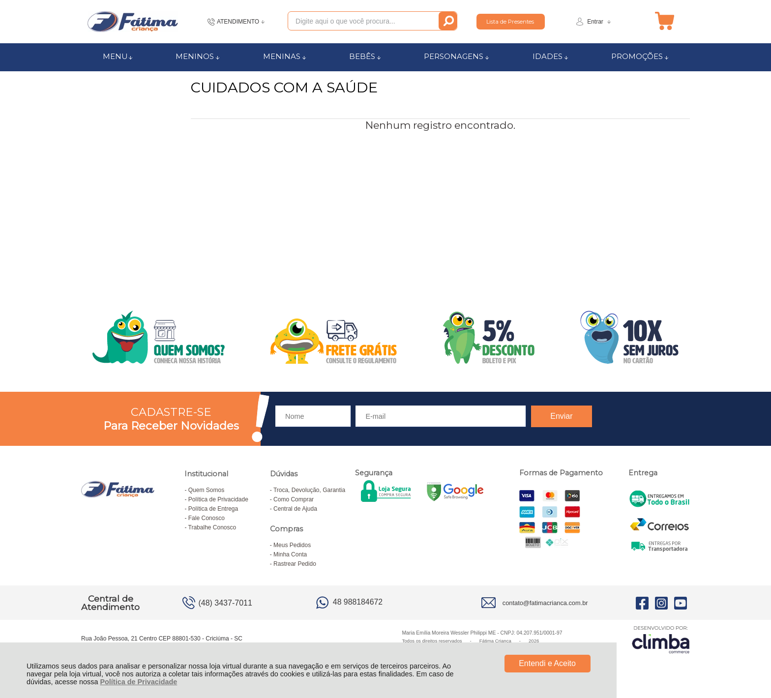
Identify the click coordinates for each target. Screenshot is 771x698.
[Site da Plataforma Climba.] (661, 639)
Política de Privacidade (138, 682)
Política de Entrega (213, 508)
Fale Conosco (206, 518)
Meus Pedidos (292, 545)
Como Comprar (293, 499)
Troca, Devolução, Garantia (309, 490)
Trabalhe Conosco (212, 527)
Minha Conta (290, 554)
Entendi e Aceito (547, 663)
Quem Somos (206, 490)
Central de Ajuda (295, 508)
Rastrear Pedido (294, 563)
